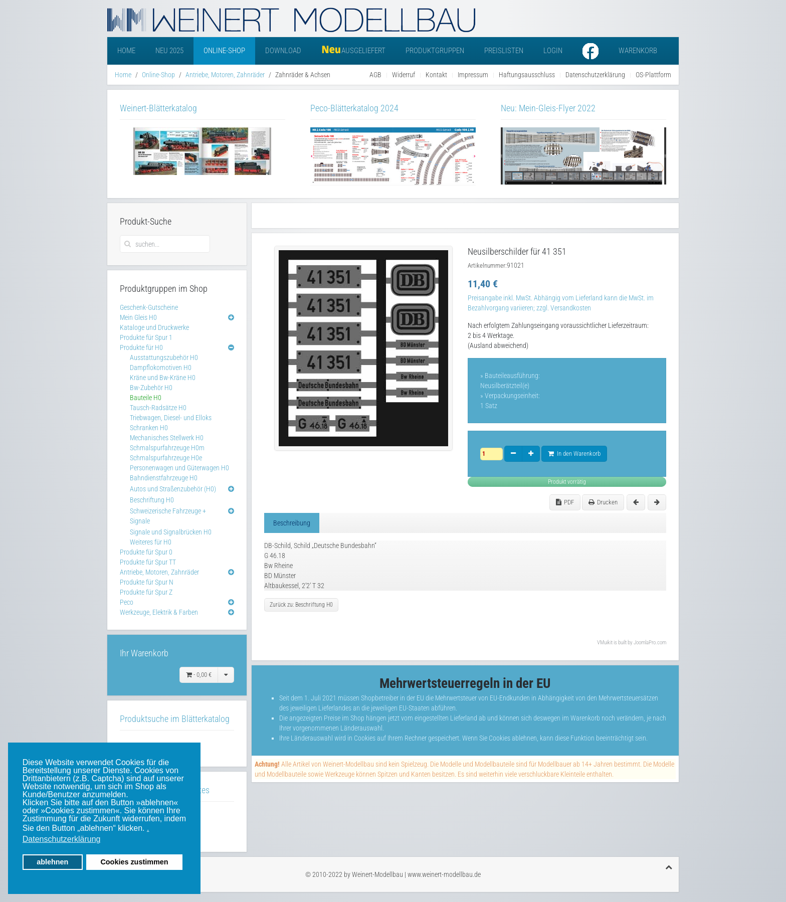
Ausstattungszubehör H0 (164, 357)
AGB (375, 75)
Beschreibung (291, 523)
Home (126, 50)
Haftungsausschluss (527, 75)
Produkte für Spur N (146, 582)
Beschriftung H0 (152, 500)
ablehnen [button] (52, 862)
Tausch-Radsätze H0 (158, 408)
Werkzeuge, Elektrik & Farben (159, 612)
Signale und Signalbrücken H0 (171, 532)
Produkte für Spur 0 (146, 552)
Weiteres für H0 (150, 542)
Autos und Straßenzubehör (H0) (173, 489)
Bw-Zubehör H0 (151, 388)
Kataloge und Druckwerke (154, 327)
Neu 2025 (169, 50)
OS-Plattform (653, 75)
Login (552, 50)
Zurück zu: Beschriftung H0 (301, 604)
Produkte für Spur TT (148, 562)
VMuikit (605, 642)
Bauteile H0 (145, 398)
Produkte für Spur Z (146, 592)
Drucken (603, 502)
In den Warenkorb (574, 453)
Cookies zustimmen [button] (134, 862)
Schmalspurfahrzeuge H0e (166, 458)
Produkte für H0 (141, 347)
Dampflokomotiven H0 (160, 368)
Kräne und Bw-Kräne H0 (162, 378)
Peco (126, 602)
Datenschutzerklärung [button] (62, 839)
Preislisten (503, 50)
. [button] (148, 828)
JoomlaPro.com (650, 642)
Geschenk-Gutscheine (149, 307)
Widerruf (403, 75)
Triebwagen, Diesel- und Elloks (171, 418)
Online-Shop (224, 50)
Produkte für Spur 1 (146, 337)
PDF (565, 502)
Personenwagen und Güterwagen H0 (179, 468)
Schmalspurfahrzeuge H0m (167, 448)
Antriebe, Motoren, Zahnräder (225, 75)
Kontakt (436, 75)
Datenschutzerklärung (595, 75)
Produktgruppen (435, 50)
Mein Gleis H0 (138, 317)
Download (283, 50)
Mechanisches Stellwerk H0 (167, 438)
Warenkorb (638, 50)
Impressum (473, 75)
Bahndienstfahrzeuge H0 (164, 478)
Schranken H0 (149, 428)
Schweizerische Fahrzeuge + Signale (168, 516)
